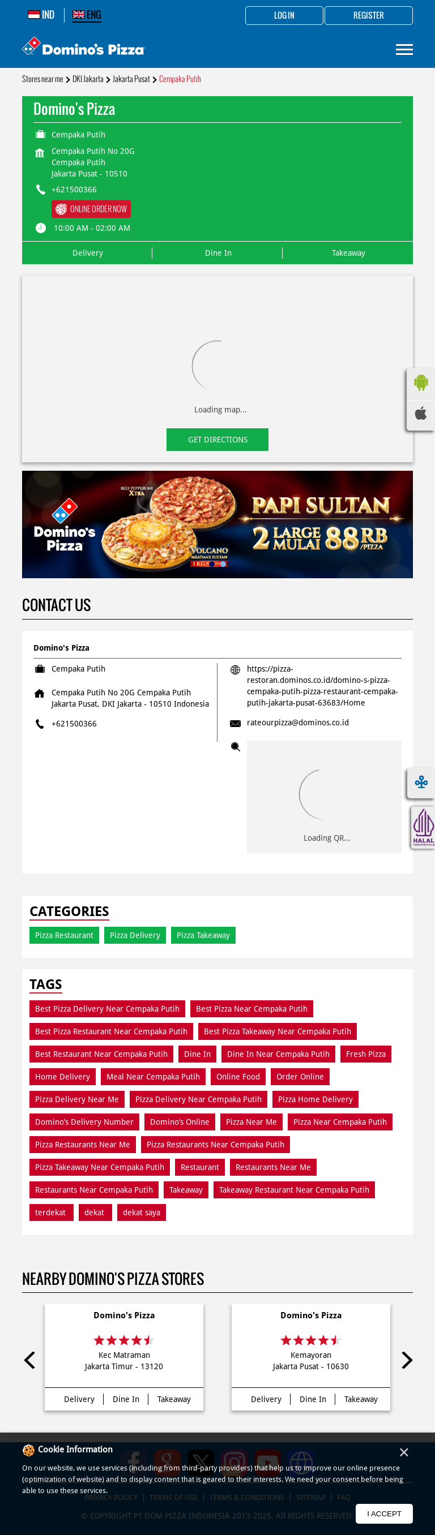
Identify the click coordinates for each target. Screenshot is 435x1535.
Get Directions (218, 439)
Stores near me (42, 79)
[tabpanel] (217, 525)
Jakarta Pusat (131, 79)
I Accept (384, 1514)
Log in (284, 15)
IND (41, 15)
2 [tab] (223, 564)
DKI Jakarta (88, 79)
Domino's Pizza (124, 1315)
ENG (86, 15)
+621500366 (74, 189)
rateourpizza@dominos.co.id (298, 722)
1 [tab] (212, 564)
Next (404, 1360)
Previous (30, 1360)
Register (368, 15)
